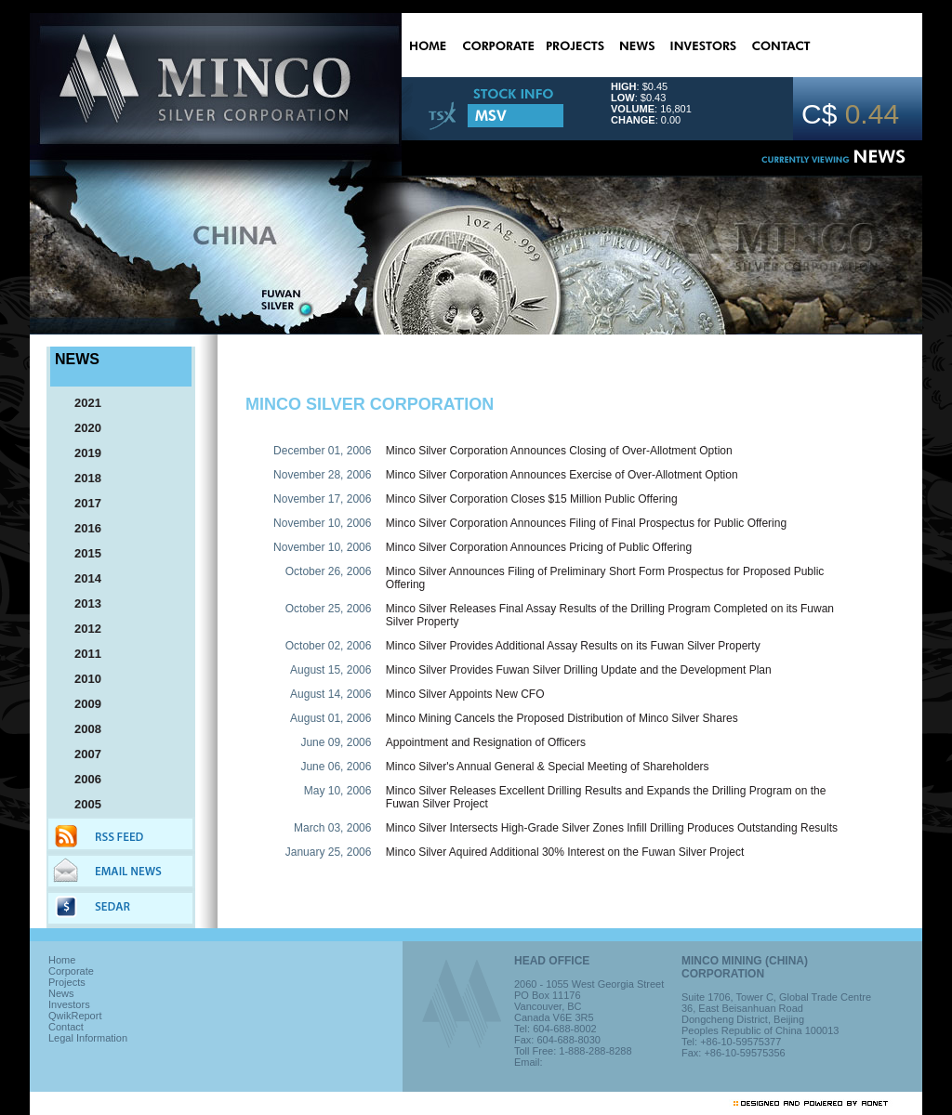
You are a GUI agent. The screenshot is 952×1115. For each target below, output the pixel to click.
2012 (79, 629)
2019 (79, 453)
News (61, 993)
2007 (79, 754)
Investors (69, 1004)
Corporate (71, 971)
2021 (79, 403)
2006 (79, 779)
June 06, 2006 (335, 766)
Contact (66, 1026)
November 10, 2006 (322, 523)
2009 (79, 704)
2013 (79, 603)
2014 (79, 578)
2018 (79, 478)
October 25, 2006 (328, 608)
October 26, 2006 (328, 571)
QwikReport (74, 1015)
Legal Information (87, 1037)
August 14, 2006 (330, 694)
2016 (79, 528)
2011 (79, 654)
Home (61, 959)
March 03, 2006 (332, 827)
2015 (79, 553)
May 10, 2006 (338, 790)
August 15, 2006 (330, 669)
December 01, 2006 (322, 450)
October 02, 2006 (328, 645)
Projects (67, 982)
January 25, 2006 (328, 852)
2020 (79, 428)
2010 (79, 679)
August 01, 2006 (330, 718)
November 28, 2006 (322, 474)
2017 (79, 503)
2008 (79, 729)
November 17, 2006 (322, 498)
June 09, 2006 (335, 742)
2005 (79, 804)
